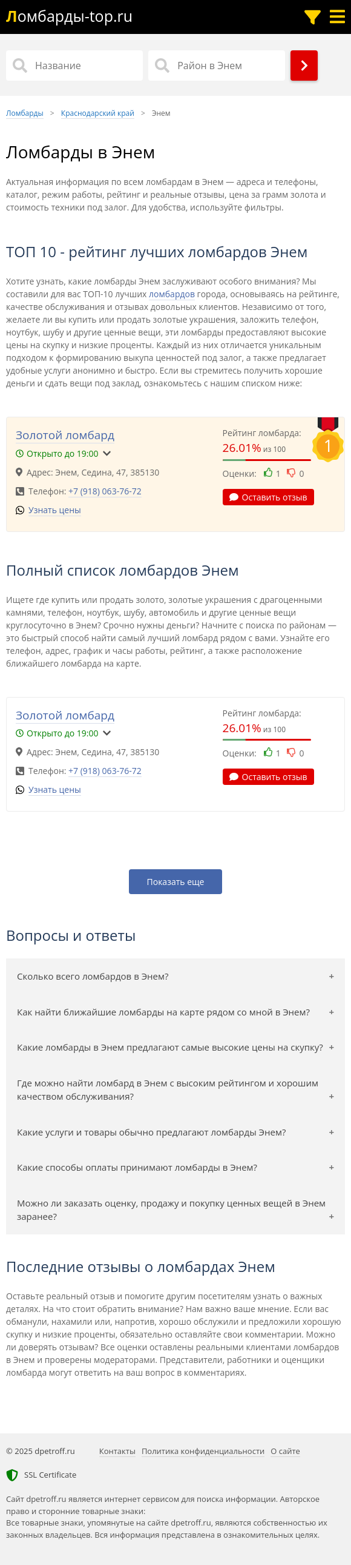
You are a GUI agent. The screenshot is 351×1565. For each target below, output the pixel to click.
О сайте (285, 1451)
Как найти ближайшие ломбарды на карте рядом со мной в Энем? (163, 1012)
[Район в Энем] (216, 65)
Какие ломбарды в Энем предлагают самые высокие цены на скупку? (170, 1047)
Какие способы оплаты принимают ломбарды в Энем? (137, 1167)
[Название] (74, 65)
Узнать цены (54, 510)
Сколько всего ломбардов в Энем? (92, 976)
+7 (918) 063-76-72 (105, 491)
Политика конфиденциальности (203, 1451)
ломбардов (172, 294)
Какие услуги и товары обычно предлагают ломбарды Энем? (151, 1132)
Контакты (117, 1451)
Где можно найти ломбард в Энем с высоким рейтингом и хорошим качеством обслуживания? (167, 1090)
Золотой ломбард (65, 435)
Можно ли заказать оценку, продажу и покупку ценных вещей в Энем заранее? (171, 1210)
